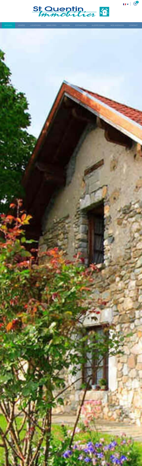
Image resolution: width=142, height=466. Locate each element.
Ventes (21, 25)
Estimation (80, 25)
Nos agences (117, 25)
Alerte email (98, 25)
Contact (133, 25)
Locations (35, 25)
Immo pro (51, 25)
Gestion (66, 25)
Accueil (8, 25)
